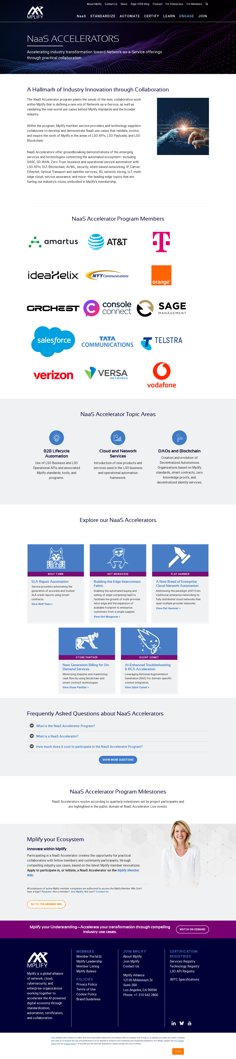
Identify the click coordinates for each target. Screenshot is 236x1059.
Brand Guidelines (88, 999)
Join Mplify (76, 891)
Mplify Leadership (89, 961)
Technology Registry (184, 966)
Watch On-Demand (192, 929)
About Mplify (94, 4)
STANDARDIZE (103, 16)
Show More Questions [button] (118, 759)
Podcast (157, 4)
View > (42, 604)
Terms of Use (86, 989)
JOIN (202, 16)
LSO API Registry (182, 971)
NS (81, 16)
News (124, 4)
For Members (194, 4)
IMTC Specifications (184, 979)
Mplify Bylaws (86, 971)
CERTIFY (151, 16)
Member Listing (87, 966)
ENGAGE (186, 16)
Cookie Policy (86, 994)
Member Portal (87, 956)
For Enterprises (174, 4)
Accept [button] (178, 1051)
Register (47, 891)
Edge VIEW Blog (140, 4)
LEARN (169, 16)
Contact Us (111, 4)
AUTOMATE (130, 16)
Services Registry (182, 961)
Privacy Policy (70, 1044)
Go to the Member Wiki (46, 904)
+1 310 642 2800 (146, 995)
